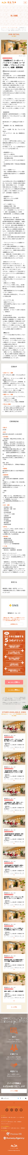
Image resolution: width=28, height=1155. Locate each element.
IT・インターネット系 (12, 27)
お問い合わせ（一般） (12, 1121)
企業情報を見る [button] (14, 624)
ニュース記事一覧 (20, 1117)
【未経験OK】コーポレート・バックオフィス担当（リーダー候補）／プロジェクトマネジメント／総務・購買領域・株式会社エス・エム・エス (13, 29)
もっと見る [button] (14, 1007)
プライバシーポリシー (5, 1123)
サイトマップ (3, 1121)
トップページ (3, 27)
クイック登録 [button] (14, 1091)
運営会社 (23, 1128)
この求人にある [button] (14, 690)
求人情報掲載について (5, 1128)
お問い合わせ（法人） (15, 1128)
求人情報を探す (4, 1117)
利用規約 (19, 1121)
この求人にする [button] (14, 682)
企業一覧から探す (12, 1117)
